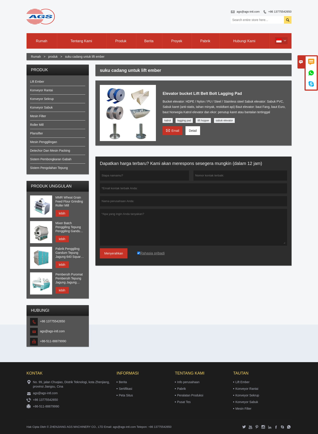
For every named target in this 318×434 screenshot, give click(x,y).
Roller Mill (37, 124)
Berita (148, 41)
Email (172, 130)
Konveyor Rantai (41, 90)
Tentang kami (81, 41)
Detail (193, 130)
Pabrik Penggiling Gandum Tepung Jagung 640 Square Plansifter (68, 253)
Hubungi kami (244, 41)
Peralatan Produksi (190, 395)
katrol (167, 120)
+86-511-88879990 (53, 341)
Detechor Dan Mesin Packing (50, 150)
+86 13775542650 (280, 11)
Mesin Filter (38, 116)
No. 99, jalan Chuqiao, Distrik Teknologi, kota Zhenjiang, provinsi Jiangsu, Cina (71, 384)
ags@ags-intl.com (248, 11)
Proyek (176, 41)
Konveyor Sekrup (42, 99)
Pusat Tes (184, 402)
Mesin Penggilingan (43, 142)
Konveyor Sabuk (41, 107)
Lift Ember (37, 81)
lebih (62, 213)
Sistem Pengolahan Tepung (49, 168)
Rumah (41, 41)
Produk (121, 41)
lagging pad (184, 120)
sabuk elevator (224, 120)
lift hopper (203, 120)
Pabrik (205, 41)
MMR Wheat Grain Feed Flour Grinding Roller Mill (69, 201)
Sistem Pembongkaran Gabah (51, 159)
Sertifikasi (125, 388)
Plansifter (36, 133)
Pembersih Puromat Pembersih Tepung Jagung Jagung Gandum (69, 278)
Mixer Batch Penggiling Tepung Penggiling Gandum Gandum (69, 227)
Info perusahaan (188, 382)
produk (53, 56)
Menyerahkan (113, 253)
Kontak (34, 373)
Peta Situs (126, 395)
